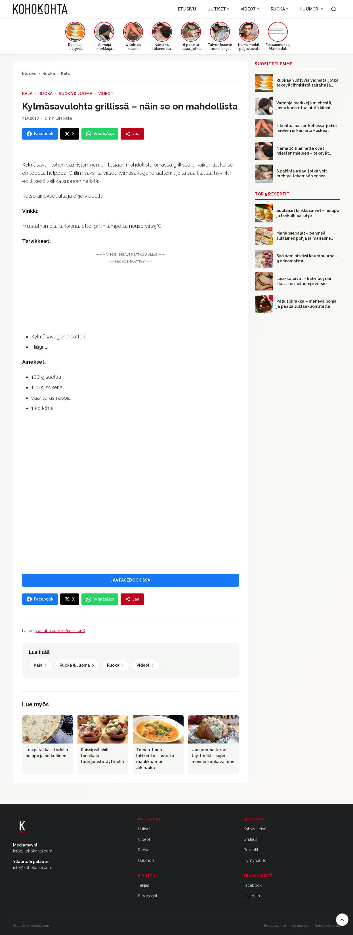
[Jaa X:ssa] (69, 134)
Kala (65, 73)
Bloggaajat (147, 896)
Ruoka (279, 9)
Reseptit (250, 850)
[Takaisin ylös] (342, 919)
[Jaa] (132, 134)
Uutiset (218, 9)
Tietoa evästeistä (327, 926)
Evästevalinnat (275, 926)
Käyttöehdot (300, 926)
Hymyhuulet (254, 860)
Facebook (252, 885)
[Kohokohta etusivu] (40, 9)
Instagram (252, 896)
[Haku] (333, 9)
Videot (250, 9)
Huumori (311, 9)
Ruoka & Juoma (76, 93)
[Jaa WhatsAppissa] (99, 134)
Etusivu (187, 9)
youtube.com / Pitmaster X (60, 630)
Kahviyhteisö (254, 829)
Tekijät (143, 885)
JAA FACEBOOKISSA (130, 580)
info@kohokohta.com (32, 851)
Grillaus (250, 839)
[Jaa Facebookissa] (40, 134)
